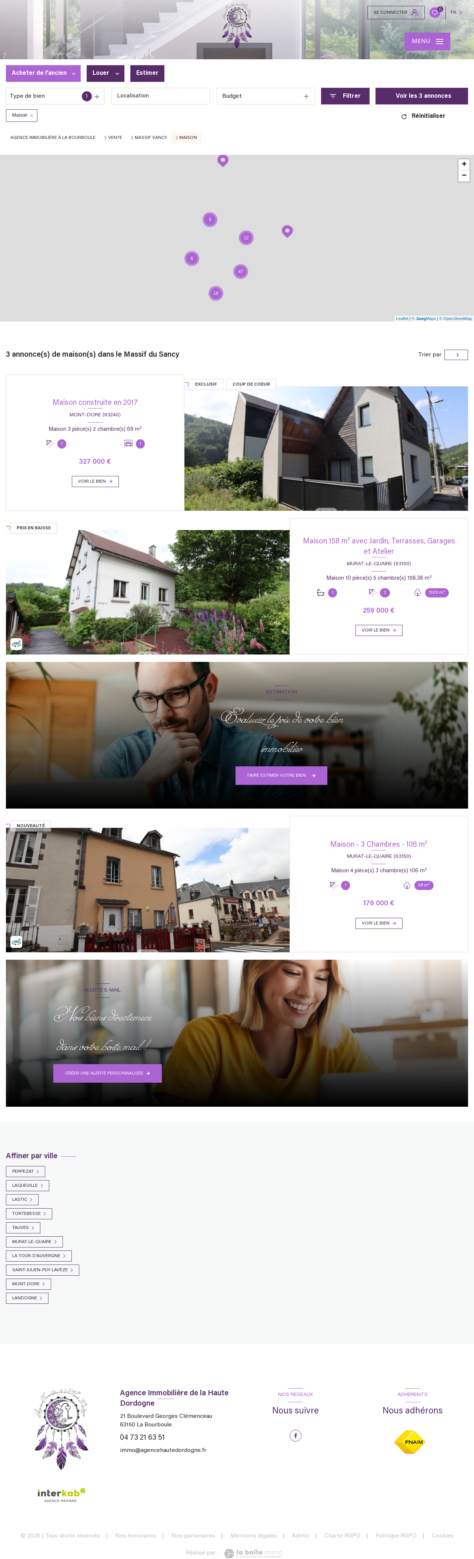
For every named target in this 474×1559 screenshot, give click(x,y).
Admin (300, 1536)
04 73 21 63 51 (142, 1438)
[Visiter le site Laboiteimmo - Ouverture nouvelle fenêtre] (253, 1553)
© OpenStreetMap (455, 318)
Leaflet (402, 318)
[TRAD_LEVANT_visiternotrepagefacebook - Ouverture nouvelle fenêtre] (295, 1436)
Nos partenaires (193, 1536)
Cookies (443, 1536)
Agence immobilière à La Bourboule (53, 138)
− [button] (464, 175)
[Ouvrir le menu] (427, 41)
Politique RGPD (396, 1536)
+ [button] (464, 164)
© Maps (424, 318)
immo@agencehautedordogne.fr (163, 1450)
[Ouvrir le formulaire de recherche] (345, 96)
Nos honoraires (135, 1536)
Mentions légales (253, 1536)
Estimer (147, 74)
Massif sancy (151, 138)
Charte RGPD (342, 1536)
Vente (115, 138)
